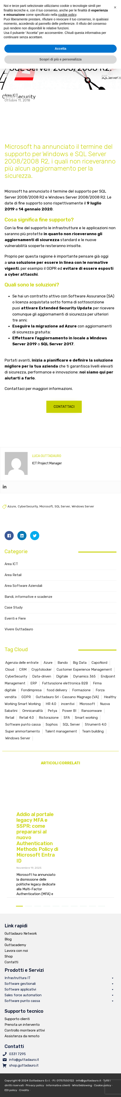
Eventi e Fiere (15, 625)
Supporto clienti (17, 1025)
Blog (8, 946)
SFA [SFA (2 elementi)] (67, 724)
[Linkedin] (5, 493)
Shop (9, 963)
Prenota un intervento (22, 1031)
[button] (64, 413)
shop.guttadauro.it (24, 1072)
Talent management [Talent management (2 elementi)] (61, 738)
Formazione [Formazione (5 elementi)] (81, 696)
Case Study (14, 614)
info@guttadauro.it (24, 1066)
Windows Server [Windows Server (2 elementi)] (17, 745)
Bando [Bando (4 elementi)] (63, 669)
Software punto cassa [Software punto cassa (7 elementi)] (23, 731)
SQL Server (62, 512)
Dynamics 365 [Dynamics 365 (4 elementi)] (84, 683)
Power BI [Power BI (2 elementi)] (69, 717)
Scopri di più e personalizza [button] (60, 59)
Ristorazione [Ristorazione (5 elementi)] (49, 724)
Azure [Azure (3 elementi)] (48, 669)
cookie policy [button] (67, 14)
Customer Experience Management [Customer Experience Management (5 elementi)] (84, 676)
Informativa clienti (58, 1091)
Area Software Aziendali (23, 592)
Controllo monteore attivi (25, 1037)
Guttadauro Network (21, 940)
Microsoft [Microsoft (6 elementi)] (87, 710)
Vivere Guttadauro (19, 636)
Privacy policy (35, 1091)
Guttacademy (15, 951)
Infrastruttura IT (59, 984)
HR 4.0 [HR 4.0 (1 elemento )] (51, 710)
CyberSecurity (28, 512)
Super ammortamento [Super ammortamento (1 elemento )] (22, 738)
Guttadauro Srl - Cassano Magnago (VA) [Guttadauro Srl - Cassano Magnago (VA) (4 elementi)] (67, 703)
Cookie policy (102, 1091)
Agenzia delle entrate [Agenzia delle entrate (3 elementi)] (22, 669)
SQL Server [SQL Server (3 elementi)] (71, 731)
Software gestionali (59, 990)
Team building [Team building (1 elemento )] (93, 738)
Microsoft (46, 512)
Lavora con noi (16, 957)
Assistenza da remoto (22, 1042)
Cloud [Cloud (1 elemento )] (9, 676)
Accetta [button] (60, 48)
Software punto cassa (59, 1007)
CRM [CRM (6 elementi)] (22, 676)
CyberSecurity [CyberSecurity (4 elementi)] (16, 683)
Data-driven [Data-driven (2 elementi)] (41, 683)
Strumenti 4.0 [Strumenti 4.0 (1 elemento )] (95, 731)
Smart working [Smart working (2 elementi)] (86, 724)
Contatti (11, 968)
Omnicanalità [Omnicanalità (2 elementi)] (32, 717)
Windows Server (83, 512)
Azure (12, 512)
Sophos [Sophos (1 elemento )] (52, 731)
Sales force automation (59, 1001)
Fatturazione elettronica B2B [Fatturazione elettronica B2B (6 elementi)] (65, 690)
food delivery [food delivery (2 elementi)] (57, 696)
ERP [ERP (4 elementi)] (33, 690)
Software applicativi (59, 996)
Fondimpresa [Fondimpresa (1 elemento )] (31, 696)
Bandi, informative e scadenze (28, 603)
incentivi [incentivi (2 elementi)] (67, 710)
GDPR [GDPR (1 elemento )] (26, 703)
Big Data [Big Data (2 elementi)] (80, 669)
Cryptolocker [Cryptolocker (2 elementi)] (42, 676)
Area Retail (13, 581)
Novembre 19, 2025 (29, 874)
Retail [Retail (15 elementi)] (9, 724)
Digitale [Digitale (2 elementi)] (62, 683)
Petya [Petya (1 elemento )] (52, 717)
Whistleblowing (82, 1091)
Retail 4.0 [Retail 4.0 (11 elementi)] (26, 724)
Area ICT (11, 98)
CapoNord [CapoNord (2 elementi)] (99, 669)
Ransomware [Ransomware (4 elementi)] (91, 717)
